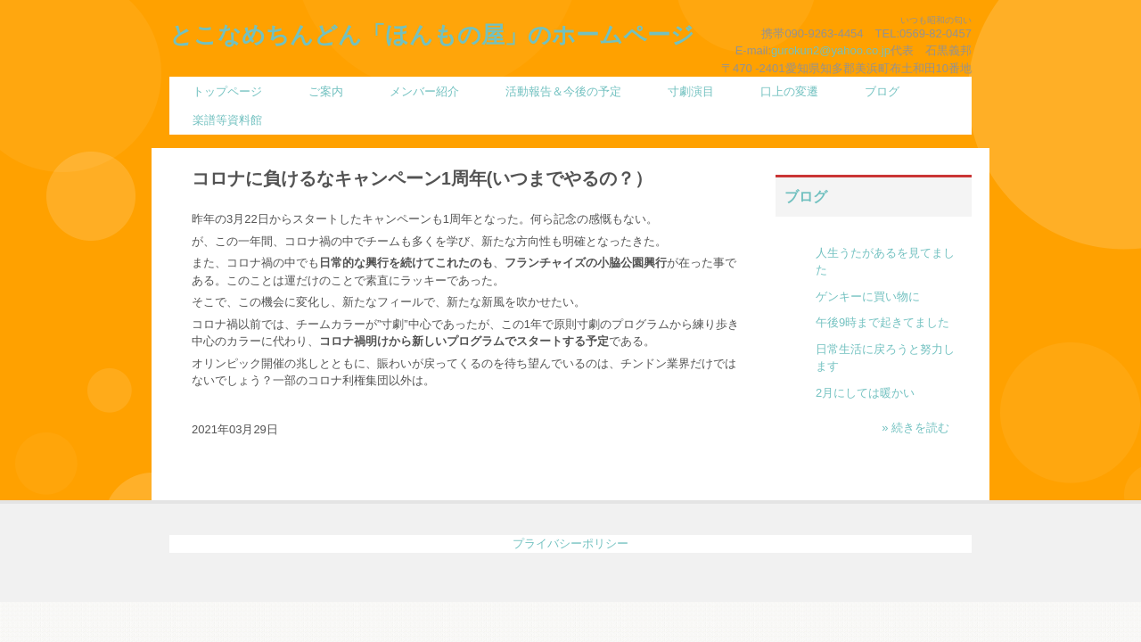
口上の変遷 (789, 91)
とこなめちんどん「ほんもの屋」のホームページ (431, 34)
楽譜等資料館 (227, 120)
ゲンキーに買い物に (868, 296)
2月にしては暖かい (865, 392)
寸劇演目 (691, 91)
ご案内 (325, 91)
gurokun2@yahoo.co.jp (831, 50)
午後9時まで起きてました (882, 322)
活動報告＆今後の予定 (563, 91)
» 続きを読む (915, 427)
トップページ (227, 91)
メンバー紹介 (424, 91)
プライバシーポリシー (570, 543)
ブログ (882, 91)
